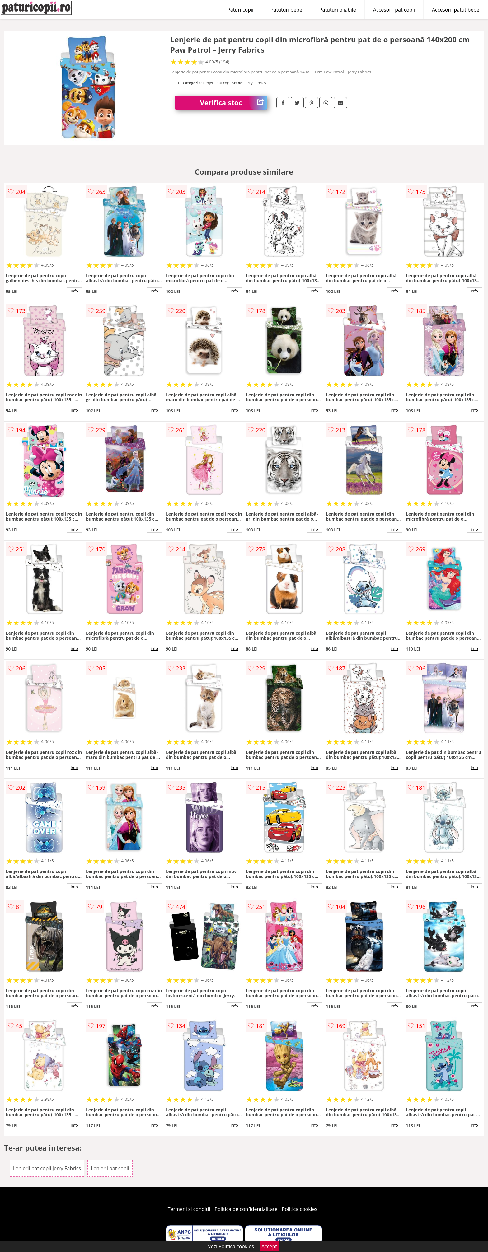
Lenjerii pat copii (110, 1168)
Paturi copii (240, 9)
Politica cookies (299, 1209)
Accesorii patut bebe (455, 9)
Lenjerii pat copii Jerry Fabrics (47, 1168)
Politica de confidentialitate (246, 1209)
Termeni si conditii (189, 1209)
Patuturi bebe (286, 9)
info (74, 291)
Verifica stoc (233, 103)
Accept (269, 1246)
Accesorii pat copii (394, 9)
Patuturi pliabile (337, 9)
